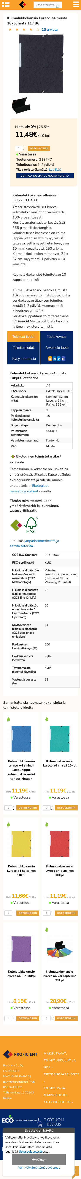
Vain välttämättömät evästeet (39, 1167)
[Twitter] (58, 358)
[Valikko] (76, 6)
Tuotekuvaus (56, 336)
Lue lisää (55, 169)
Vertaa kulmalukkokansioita (45, 176)
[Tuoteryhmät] (6, 6)
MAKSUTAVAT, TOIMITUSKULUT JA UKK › (60, 1060)
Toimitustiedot (23, 347)
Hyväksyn (39, 1159)
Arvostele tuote (57, 347)
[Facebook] (63, 358)
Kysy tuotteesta (24, 359)
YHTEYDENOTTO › (58, 1102)
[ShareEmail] (50, 358)
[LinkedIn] (54, 358)
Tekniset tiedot (23, 336)
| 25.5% (37, 127)
